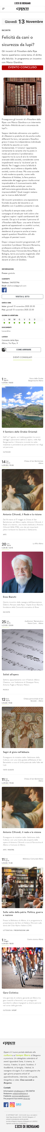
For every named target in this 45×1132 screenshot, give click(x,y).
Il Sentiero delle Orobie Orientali (20, 432)
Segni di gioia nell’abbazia (16, 752)
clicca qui (26, 1099)
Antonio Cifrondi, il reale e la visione (22, 832)
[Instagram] (12, 1104)
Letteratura (7, 930)
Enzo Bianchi (9, 597)
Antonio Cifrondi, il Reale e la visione (22, 515)
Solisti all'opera (10, 675)
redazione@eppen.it (20, 1094)
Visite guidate (8, 770)
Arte (4, 534)
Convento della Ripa (10, 340)
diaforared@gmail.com (16, 286)
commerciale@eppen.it (20, 1096)
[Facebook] (4, 290)
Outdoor (6, 452)
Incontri (6, 30)
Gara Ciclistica (10, 993)
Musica (6, 690)
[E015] (18, 1104)
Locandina (6, 331)
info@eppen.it (19, 1091)
